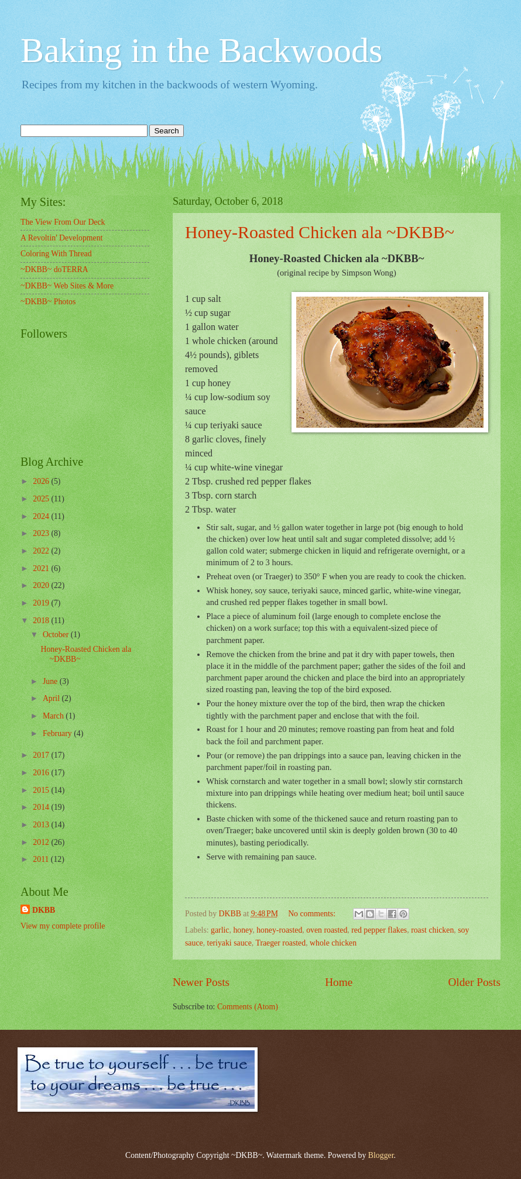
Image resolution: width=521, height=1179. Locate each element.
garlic (220, 930)
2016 (42, 772)
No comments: (312, 913)
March (54, 715)
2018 (42, 620)
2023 (42, 533)
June (51, 681)
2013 (42, 824)
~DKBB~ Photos (48, 301)
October (57, 634)
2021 (42, 568)
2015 (42, 790)
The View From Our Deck (62, 222)
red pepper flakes (379, 930)
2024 (42, 516)
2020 (42, 585)
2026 (42, 481)
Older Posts (474, 982)
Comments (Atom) (247, 1006)
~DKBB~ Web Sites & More (67, 285)
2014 (42, 807)
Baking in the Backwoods (201, 50)
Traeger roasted (280, 943)
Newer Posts (201, 982)
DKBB (43, 910)
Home (338, 982)
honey (242, 930)
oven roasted (326, 930)
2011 (42, 859)
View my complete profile (62, 926)
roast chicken (432, 930)
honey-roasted (279, 930)
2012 (42, 842)
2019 (42, 603)
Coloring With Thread (56, 253)
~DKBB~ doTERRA (54, 269)
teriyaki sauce (229, 943)
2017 (42, 755)
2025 (42, 498)
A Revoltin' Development (61, 237)
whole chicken (333, 943)
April (52, 698)
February (58, 733)
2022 (42, 550)
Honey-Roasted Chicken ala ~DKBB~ (319, 232)
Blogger (381, 1155)
